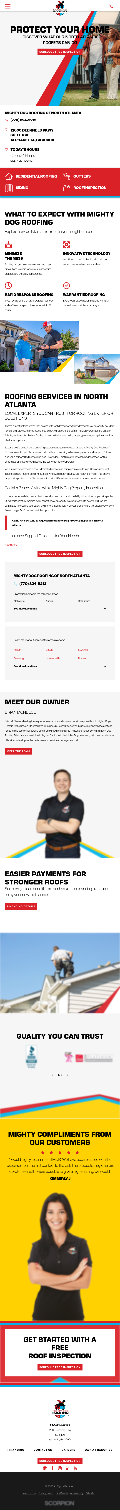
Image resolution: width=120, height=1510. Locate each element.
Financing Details (21, 906)
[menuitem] (29, 1493)
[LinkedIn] (67, 1468)
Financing (16, 1450)
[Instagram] (60, 1468)
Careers (68, 1450)
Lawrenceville (53, 658)
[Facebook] (52, 1468)
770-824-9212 (60, 1425)
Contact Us (43, 1450)
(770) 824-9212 (23, 120)
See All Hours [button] (21, 160)
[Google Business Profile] (45, 1468)
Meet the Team (18, 751)
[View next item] (68, 1075)
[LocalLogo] (60, 8)
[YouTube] (75, 1468)
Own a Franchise (98, 1450)
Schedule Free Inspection (60, 51)
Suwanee (83, 649)
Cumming (19, 658)
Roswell (82, 658)
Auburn (17, 649)
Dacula (49, 649)
